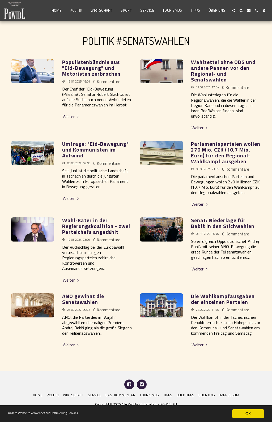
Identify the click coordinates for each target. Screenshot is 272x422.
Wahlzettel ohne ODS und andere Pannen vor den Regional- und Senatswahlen (223, 71)
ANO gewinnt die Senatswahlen (83, 299)
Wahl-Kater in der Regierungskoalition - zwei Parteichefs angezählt (96, 226)
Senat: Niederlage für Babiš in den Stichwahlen (222, 223)
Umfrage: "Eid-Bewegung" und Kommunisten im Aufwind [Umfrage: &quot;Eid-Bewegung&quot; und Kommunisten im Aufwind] (95, 150)
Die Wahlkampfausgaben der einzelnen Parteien (223, 299)
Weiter (71, 116)
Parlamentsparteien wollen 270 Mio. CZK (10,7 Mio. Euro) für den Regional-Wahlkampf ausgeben (225, 152)
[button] (233, 10)
